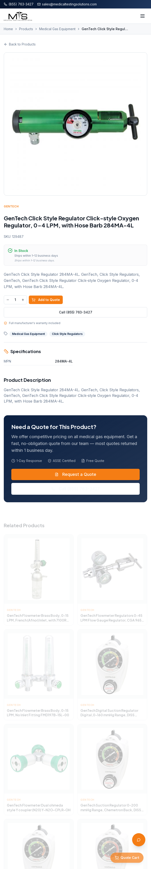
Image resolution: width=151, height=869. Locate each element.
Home (8, 29)
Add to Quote (46, 300)
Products (26, 29)
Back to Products (20, 44)
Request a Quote (75, 475)
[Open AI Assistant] (138, 839)
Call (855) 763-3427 (75, 312)
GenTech (11, 206)
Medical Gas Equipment (57, 29)
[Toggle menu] (142, 16)
